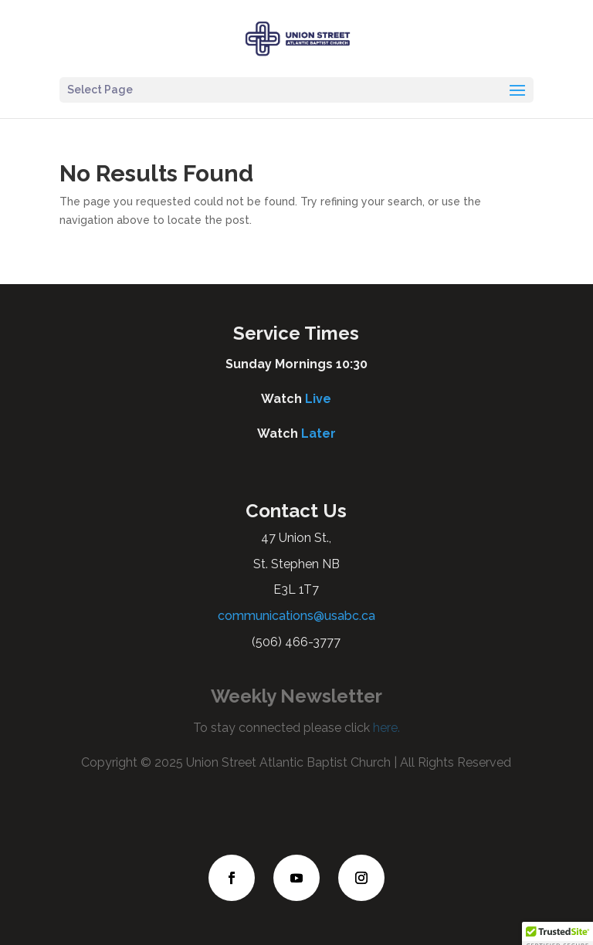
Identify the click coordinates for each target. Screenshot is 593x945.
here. (385, 727)
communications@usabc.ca (296, 615)
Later (318, 433)
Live (318, 398)
